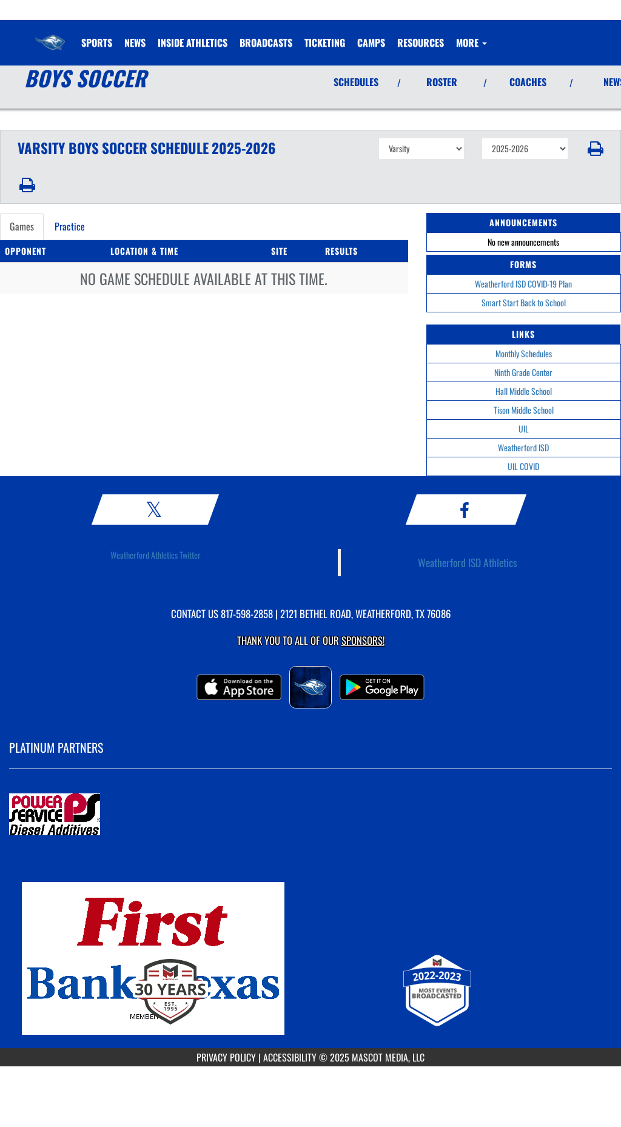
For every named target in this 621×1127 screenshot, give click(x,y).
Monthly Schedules (523, 353)
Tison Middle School (524, 409)
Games (22, 226)
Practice (70, 226)
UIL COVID (523, 466)
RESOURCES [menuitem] (420, 42)
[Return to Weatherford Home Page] (50, 35)
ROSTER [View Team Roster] (441, 82)
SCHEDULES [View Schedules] (356, 82)
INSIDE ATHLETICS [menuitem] (192, 42)
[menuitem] (135, 42)
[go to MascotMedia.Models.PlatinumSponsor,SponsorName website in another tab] (310, 815)
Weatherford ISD (523, 447)
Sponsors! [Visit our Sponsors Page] (362, 640)
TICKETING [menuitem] (324, 42)
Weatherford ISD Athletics (467, 562)
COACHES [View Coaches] (527, 82)
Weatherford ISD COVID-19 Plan (523, 283)
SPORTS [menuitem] (96, 42)
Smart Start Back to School (524, 302)
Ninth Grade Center (523, 372)
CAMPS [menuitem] (371, 42)
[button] (595, 148)
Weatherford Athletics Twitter (155, 554)
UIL (524, 428)
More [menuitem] (471, 42)
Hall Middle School (523, 391)
